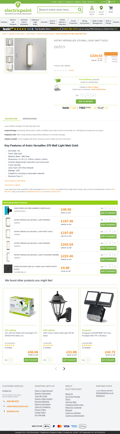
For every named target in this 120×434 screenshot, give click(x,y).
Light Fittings (30, 34)
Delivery (78, 2)
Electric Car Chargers (12, 22)
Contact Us (69, 2)
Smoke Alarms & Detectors (62, 22)
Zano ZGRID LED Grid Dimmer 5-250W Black (32, 208)
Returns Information (43, 404)
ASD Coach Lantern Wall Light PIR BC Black (58, 334)
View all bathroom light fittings (15, 181)
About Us (91, 2)
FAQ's (67, 399)
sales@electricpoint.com (34, 191)
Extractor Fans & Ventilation (24, 22)
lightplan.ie (100, 396)
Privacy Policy (40, 410)
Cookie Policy (40, 413)
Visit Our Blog (71, 402)
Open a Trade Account (44, 391)
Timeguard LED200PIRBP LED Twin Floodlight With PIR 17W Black (96, 334)
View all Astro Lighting (12, 185)
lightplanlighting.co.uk (104, 393)
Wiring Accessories (84, 22)
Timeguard (86, 330)
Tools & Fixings (108, 22)
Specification (30, 119)
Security (44, 22)
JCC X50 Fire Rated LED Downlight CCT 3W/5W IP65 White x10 (21, 334)
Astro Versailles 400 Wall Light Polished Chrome (36, 255)
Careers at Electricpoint (74, 416)
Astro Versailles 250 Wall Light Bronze (32, 220)
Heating (4, 22)
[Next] (64, 368)
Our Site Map (40, 415)
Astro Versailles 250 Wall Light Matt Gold (33, 231)
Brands (116, 22)
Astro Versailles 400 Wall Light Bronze (32, 243)
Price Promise (51, 189)
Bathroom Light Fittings (45, 34)
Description (11, 119)
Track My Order (41, 396)
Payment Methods (42, 402)
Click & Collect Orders (43, 399)
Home (54, 2)
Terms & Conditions (42, 407)
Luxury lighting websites (104, 391)
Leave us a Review (73, 413)
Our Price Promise (72, 397)
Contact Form (56, 191)
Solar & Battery (52, 22)
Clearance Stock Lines (74, 405)
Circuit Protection (73, 22)
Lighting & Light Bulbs (35, 22)
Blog (84, 2)
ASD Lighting (49, 330)
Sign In (60, 2)
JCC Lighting (10, 330)
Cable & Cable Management (97, 22)
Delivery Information (43, 394)
